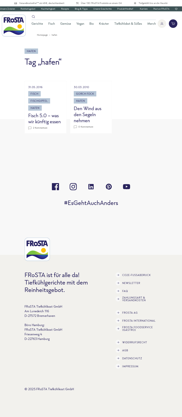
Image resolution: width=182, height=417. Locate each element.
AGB (122, 350)
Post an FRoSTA (161, 8)
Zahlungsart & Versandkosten (131, 299)
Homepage (42, 34)
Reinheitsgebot (28, 8)
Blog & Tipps (81, 8)
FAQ (122, 290)
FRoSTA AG (127, 312)
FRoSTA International (136, 320)
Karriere (144, 8)
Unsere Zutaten (7, 8)
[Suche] (93, 17)
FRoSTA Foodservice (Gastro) (134, 328)
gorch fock (85, 93)
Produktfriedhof (125, 8)
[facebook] (55, 186)
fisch (34, 93)
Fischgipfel (39, 100)
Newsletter (128, 282)
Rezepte (65, 8)
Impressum (127, 366)
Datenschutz (129, 358)
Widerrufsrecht (131, 342)
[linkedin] (91, 186)
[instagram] (73, 186)
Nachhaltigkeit (48, 8)
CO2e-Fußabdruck (133, 274)
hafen (35, 108)
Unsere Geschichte (102, 8)
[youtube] (126, 186)
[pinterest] (108, 186)
